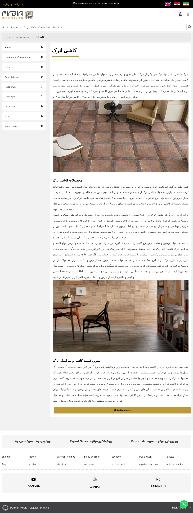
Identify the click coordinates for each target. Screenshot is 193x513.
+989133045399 (167, 441)
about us (61, 464)
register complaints (149, 464)
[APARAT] (95, 483)
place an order (92, 456)
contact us (34, 464)
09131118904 (24, 441)
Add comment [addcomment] (122, 410)
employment (118, 464)
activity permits (174, 464)
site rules (7, 456)
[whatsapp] (184, 505)
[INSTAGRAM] (158, 483)
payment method (66, 456)
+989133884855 (101, 441)
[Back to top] (163, 507)
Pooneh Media (18, 507)
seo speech (90, 464)
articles (170, 456)
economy (116, 456)
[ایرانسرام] (47, 15)
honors (32, 456)
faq (4, 464)
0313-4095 (43, 441)
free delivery (145, 456)
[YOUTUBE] (33, 483)
